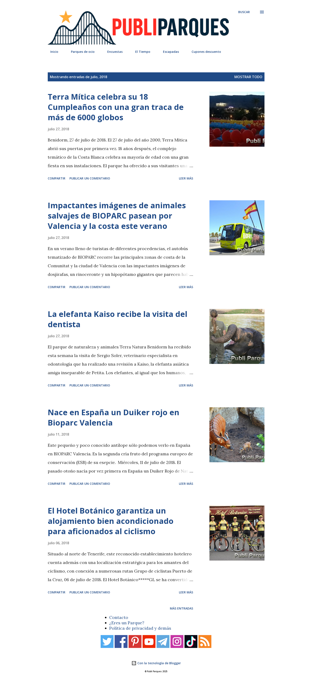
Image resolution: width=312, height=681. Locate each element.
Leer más (186, 178)
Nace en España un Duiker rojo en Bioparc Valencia (113, 417)
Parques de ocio (80, 52)
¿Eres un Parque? (126, 622)
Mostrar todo (248, 76)
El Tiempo (140, 52)
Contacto (118, 617)
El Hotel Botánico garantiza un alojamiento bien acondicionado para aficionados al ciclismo (111, 521)
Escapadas (168, 52)
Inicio (52, 52)
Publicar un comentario (89, 178)
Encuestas (112, 52)
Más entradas (181, 608)
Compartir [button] (56, 178)
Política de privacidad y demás (140, 628)
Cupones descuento (203, 52)
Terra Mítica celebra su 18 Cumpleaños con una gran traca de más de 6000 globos (116, 107)
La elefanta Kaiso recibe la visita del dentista (117, 319)
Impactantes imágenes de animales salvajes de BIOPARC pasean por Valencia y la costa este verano (117, 215)
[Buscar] (244, 12)
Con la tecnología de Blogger (156, 663)
